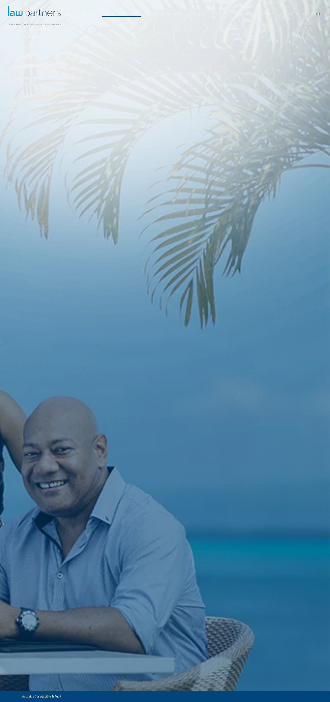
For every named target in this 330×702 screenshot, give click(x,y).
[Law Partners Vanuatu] (35, 14)
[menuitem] (89, 14)
